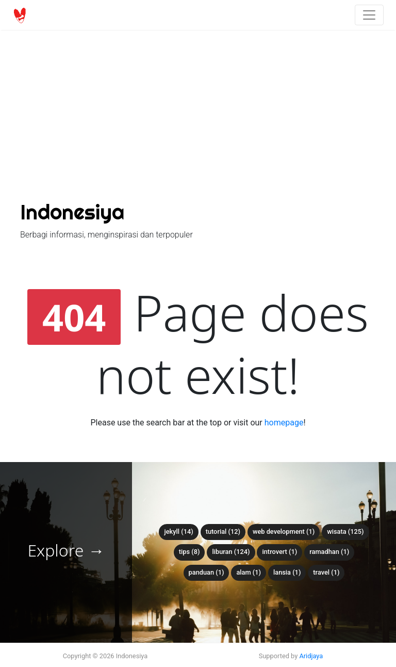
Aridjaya (311, 656)
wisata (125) (345, 531)
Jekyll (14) (178, 531)
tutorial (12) (223, 531)
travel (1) (326, 572)
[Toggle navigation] (369, 15)
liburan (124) (231, 551)
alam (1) (248, 572)
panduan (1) (206, 572)
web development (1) (284, 531)
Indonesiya (72, 212)
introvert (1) (279, 551)
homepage (284, 422)
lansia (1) (287, 572)
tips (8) (189, 551)
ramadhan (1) (329, 551)
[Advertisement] (198, 77)
